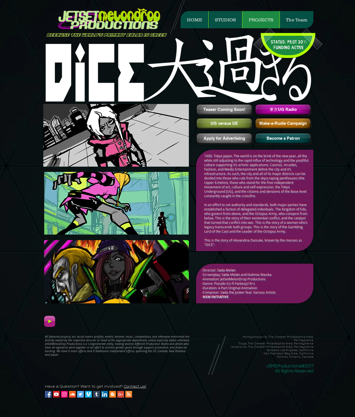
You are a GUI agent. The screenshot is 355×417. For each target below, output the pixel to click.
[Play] (49, 321)
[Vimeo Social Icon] (88, 394)
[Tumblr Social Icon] (96, 394)
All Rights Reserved (294, 370)
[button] (225, 19)
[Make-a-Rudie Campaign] (283, 123)
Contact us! (135, 386)
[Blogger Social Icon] (112, 394)
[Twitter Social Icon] (80, 394)
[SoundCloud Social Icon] (72, 394)
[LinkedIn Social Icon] (104, 394)
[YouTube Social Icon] (56, 394)
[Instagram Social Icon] (64, 394)
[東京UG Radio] (283, 109)
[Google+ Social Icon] (120, 394)
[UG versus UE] (224, 123)
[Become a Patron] (283, 138)
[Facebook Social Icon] (48, 394)
